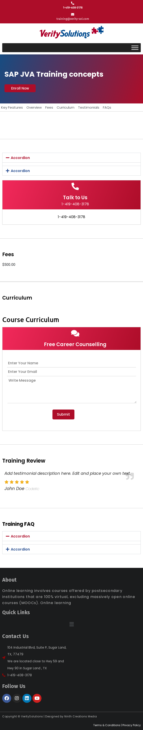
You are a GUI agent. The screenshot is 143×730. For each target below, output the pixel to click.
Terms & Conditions (106, 725)
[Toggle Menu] (135, 47)
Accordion (20, 157)
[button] (20, 88)
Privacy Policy (131, 725)
